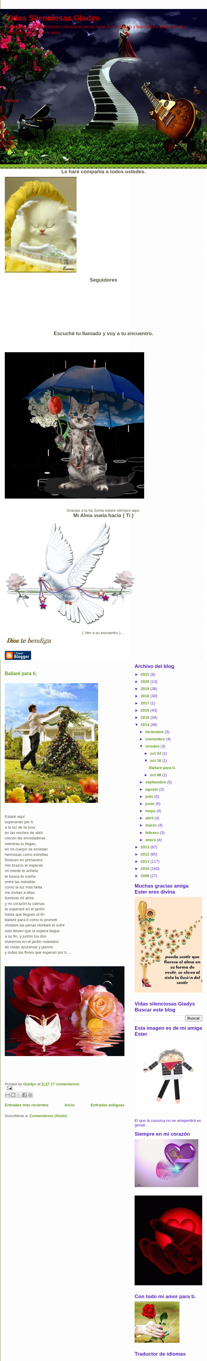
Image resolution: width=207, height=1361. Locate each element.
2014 (145, 724)
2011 (145, 861)
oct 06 (156, 775)
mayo (151, 811)
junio (150, 803)
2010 (145, 868)
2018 (145, 696)
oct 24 (156, 753)
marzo (151, 825)
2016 (145, 710)
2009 (145, 876)
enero (151, 840)
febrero (152, 832)
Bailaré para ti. (21, 673)
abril (150, 818)
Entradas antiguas (107, 1105)
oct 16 (156, 760)
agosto (152, 789)
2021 (145, 674)
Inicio (70, 1105)
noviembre (155, 739)
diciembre (155, 732)
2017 (145, 703)
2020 (145, 681)
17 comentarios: (65, 1084)
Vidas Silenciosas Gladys (53, 17)
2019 (145, 688)
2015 (145, 717)
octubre (153, 746)
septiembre (156, 782)
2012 (145, 854)
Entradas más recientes (26, 1105)
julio (149, 796)
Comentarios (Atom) (48, 1116)
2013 (145, 847)
